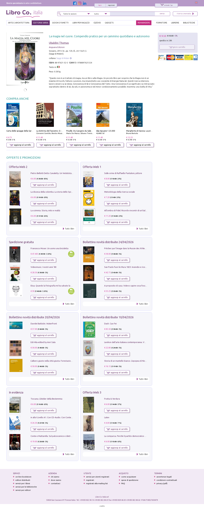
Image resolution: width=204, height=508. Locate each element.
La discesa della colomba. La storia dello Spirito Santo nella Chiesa (61, 192)
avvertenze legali (164, 477)
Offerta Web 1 (92, 166)
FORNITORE (161, 23)
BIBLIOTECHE (189, 23)
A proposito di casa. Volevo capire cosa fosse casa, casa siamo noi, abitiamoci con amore (145, 286)
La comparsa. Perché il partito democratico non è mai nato (131, 436)
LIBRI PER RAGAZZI (81, 23)
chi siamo (55, 477)
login (100, 5)
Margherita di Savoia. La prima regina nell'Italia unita (150, 131)
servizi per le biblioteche (26, 487)
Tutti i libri (69, 229)
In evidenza (16, 392)
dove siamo (56, 480)
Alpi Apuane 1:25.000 (105, 131)
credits (102, 506)
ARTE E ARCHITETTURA (18, 23)
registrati (111, 5)
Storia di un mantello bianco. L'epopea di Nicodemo (128, 361)
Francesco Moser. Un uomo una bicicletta (49, 248)
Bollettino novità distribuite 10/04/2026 (108, 317)
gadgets (109, 23)
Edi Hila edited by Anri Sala (43, 342)
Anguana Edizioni (57, 47)
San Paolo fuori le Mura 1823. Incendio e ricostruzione (129, 267)
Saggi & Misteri (63, 58)
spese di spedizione (129, 480)
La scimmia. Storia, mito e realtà (45, 210)
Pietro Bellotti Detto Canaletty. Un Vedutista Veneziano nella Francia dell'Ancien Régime (71, 173)
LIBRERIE (175, 23)
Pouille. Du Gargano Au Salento (80, 131)
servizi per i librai (22, 483)
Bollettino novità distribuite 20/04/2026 (34, 317)
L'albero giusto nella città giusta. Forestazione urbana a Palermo (60, 361)
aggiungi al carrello (20, 145)
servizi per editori (23, 490)
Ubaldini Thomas (59, 42)
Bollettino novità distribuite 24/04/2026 (108, 242)
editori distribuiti (22, 480)
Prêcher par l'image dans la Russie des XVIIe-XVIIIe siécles (130, 248)
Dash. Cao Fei (110, 323)
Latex (106, 417)
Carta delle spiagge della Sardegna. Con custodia (28, 131)
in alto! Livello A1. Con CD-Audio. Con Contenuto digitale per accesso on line (66, 417)
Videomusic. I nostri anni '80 (43, 267)
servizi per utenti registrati (97, 477)
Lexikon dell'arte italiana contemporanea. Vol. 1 (126, 342)
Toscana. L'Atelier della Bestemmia (46, 399)
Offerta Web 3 (92, 392)
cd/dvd (97, 23)
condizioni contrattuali (167, 480)
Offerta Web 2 (18, 166)
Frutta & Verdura (112, 399)
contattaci (55, 483)
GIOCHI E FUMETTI (60, 23)
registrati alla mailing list (97, 483)
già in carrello (177, 47)
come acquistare (128, 477)
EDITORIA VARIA (40, 23)
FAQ (123, 483)
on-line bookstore (23, 477)
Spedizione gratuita (21, 242)
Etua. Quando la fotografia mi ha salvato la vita (52, 286)
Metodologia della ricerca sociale (119, 192)
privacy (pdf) (162, 483)
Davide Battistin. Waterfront (44, 323)
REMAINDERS (144, 23)
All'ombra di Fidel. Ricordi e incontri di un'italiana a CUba (130, 210)
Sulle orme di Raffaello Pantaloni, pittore (123, 173)
